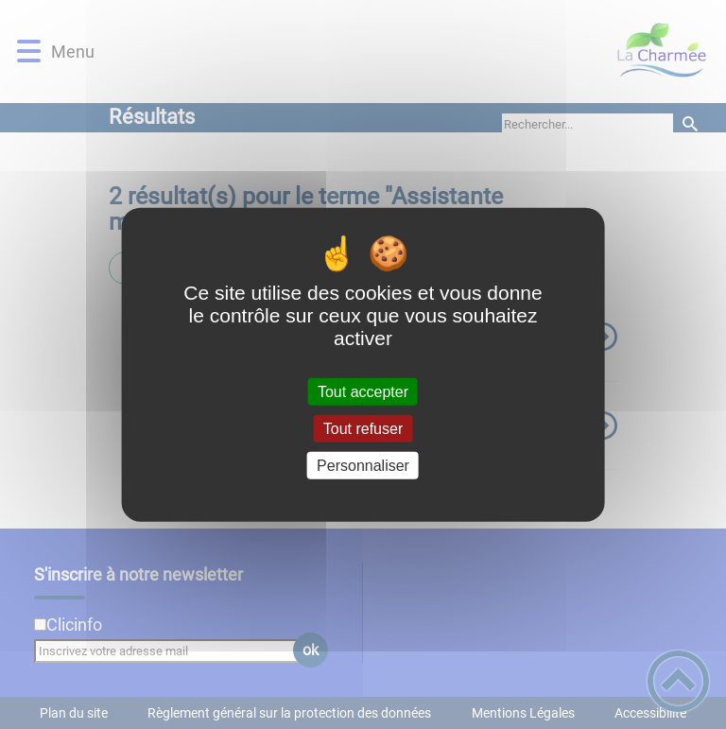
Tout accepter (363, 391)
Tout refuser (363, 428)
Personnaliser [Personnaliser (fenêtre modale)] (363, 466)
